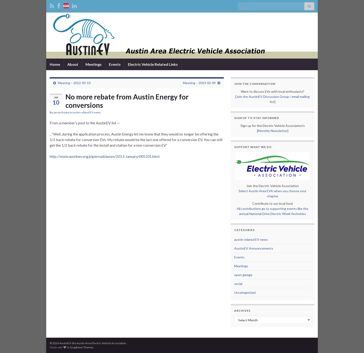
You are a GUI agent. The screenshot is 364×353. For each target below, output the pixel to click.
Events (115, 64)
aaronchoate (61, 112)
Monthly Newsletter (272, 131)
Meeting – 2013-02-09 (199, 83)
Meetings (93, 64)
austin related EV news (86, 112)
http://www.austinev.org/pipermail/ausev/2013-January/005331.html (104, 156)
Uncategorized (245, 292)
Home (55, 64)
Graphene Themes (82, 347)
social (238, 284)
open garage (243, 275)
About (72, 64)
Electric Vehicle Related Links (153, 64)
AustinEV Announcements (253, 248)
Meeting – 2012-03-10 (74, 83)
